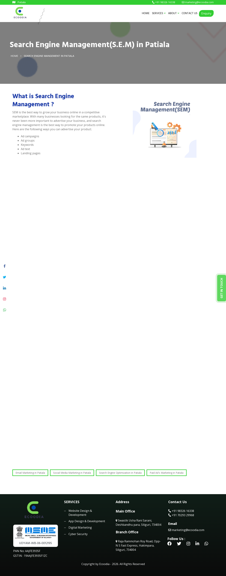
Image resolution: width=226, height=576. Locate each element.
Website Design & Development (80, 513)
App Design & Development (87, 521)
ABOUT (173, 13)
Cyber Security (78, 534)
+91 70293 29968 (181, 515)
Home (14, 55)
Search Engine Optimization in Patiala (120, 472)
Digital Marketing (80, 527)
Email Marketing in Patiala (30, 472)
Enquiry (206, 13)
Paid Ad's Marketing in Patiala (166, 472)
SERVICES (159, 13)
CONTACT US (189, 13)
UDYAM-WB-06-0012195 (35, 543)
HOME (146, 13)
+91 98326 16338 (181, 511)
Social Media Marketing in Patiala (72, 472)
